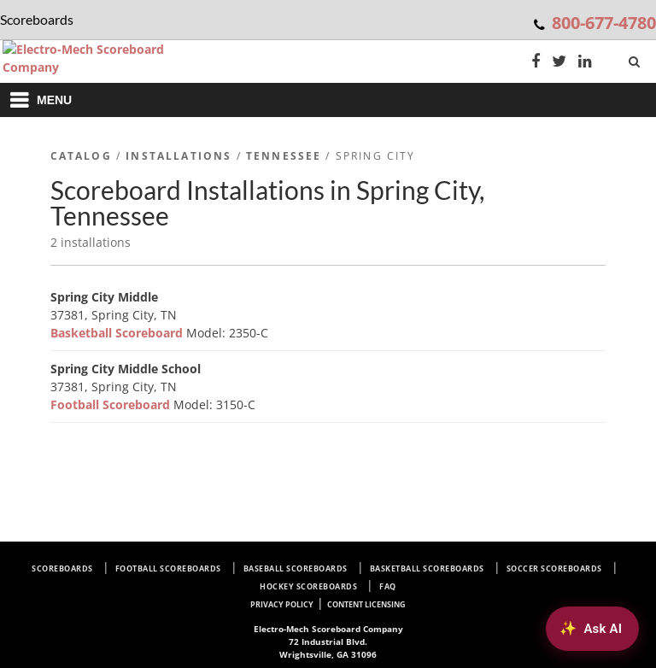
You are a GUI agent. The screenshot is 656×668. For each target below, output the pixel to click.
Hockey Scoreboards (308, 586)
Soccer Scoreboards (554, 568)
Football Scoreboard (111, 404)
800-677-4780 (604, 22)
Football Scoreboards (168, 568)
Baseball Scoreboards (295, 568)
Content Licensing (366, 604)
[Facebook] (535, 62)
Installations (178, 156)
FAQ (387, 586)
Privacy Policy (281, 604)
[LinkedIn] (585, 62)
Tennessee (283, 156)
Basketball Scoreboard (118, 333)
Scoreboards (62, 568)
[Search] (636, 58)
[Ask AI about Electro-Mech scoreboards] (592, 628)
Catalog (81, 156)
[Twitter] (559, 62)
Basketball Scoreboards (427, 568)
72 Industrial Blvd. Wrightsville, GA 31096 (328, 641)
